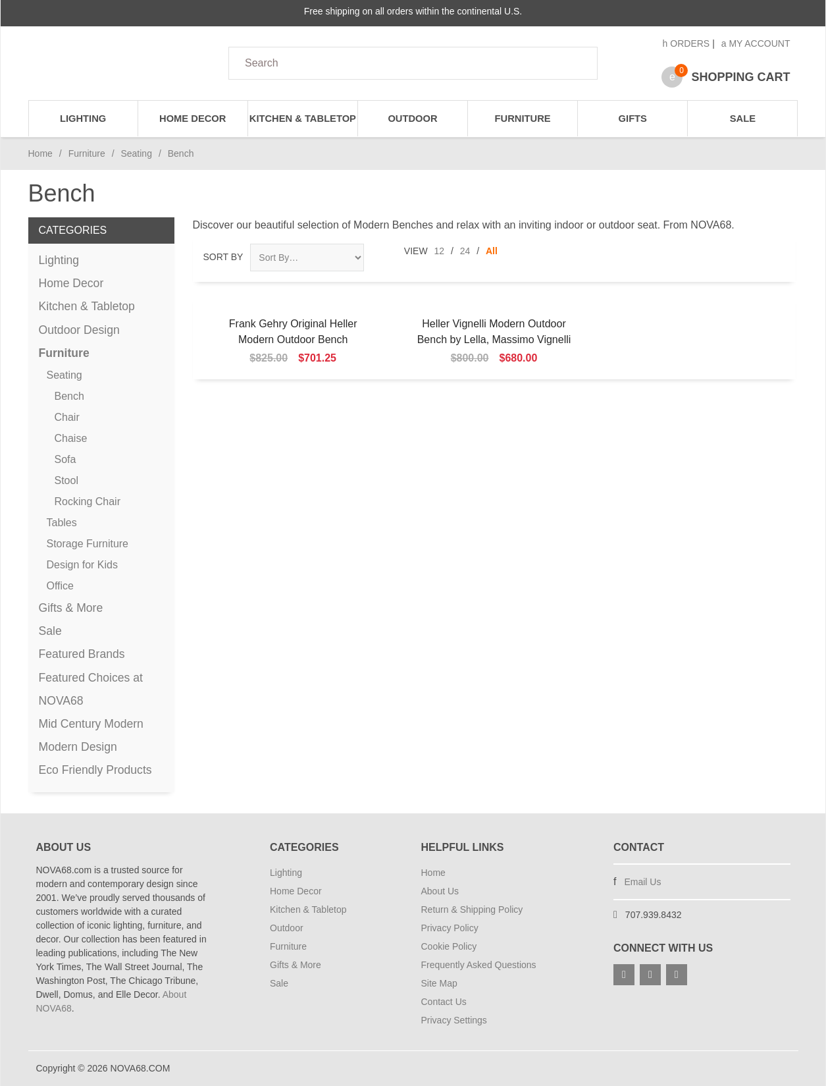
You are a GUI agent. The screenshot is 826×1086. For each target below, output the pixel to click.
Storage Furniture (88, 543)
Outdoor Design (79, 330)
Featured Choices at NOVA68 (91, 689)
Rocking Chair (87, 501)
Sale (743, 118)
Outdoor (412, 118)
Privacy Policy (449, 928)
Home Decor (192, 118)
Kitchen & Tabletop (302, 118)
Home (40, 153)
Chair (67, 417)
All (492, 251)
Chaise (71, 438)
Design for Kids (82, 564)
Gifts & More (71, 607)
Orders (686, 43)
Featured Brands (82, 654)
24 (465, 251)
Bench (69, 396)
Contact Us (444, 1001)
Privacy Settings (454, 1020)
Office (60, 585)
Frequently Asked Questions (478, 965)
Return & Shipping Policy (472, 909)
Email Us (642, 882)
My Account (755, 43)
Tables (62, 522)
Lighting (83, 118)
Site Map (439, 983)
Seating (135, 153)
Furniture (523, 118)
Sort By (223, 257)
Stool (66, 480)
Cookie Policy (449, 946)
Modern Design (78, 746)
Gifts (633, 118)
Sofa (65, 459)
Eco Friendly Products (95, 769)
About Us (440, 891)
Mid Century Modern (91, 723)
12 (439, 251)
